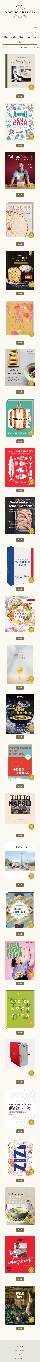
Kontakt (20, 1354)
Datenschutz (20, 1359)
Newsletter (20, 1350)
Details (20, 96)
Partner (20, 1346)
